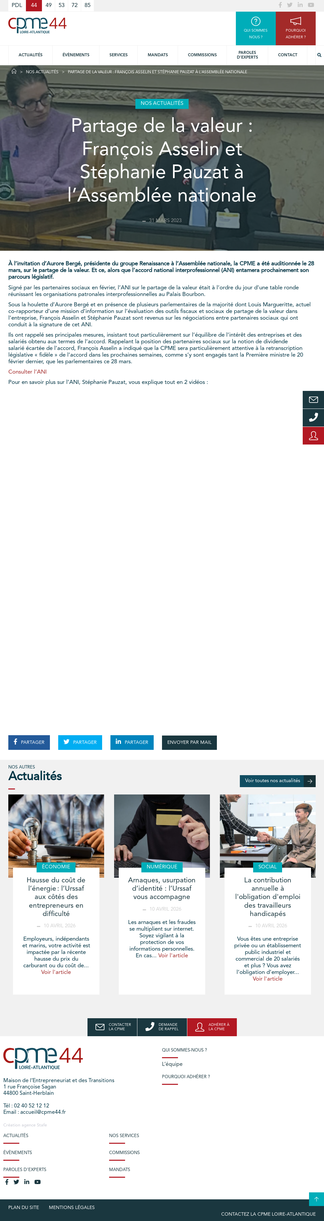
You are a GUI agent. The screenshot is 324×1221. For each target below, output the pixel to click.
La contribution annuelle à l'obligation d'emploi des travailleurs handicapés (267, 897)
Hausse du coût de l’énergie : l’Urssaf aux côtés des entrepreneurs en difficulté (56, 897)
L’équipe (172, 1064)
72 (75, 5)
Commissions (202, 55)
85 (87, 5)
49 (49, 5)
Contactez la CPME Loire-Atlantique (268, 1214)
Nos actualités (42, 72)
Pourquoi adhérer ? (186, 1077)
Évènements (76, 55)
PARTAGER (29, 742)
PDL (17, 5)
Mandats (158, 55)
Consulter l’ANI (27, 372)
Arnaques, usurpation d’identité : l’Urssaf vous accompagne (162, 889)
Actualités (31, 55)
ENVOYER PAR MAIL (189, 742)
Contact (287, 55)
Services (118, 55)
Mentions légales (72, 1207)
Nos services (124, 1136)
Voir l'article (56, 972)
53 (62, 5)
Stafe (42, 1125)
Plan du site (23, 1207)
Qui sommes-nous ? (184, 1050)
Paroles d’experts (247, 55)
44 (34, 5)
